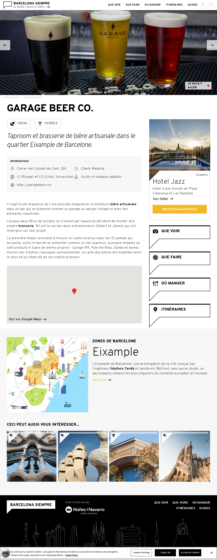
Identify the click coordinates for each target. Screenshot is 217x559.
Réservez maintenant (179, 209)
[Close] (211, 554)
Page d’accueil (11, 98)
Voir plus (101, 380)
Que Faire (180, 502)
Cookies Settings (141, 554)
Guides (204, 508)
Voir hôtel (163, 199)
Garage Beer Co (33, 98)
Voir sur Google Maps (27, 319)
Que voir (161, 502)
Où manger (201, 502)
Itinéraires (185, 508)
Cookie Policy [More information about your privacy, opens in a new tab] (71, 557)
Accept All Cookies (190, 554)
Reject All (165, 554)
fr (203, 5)
